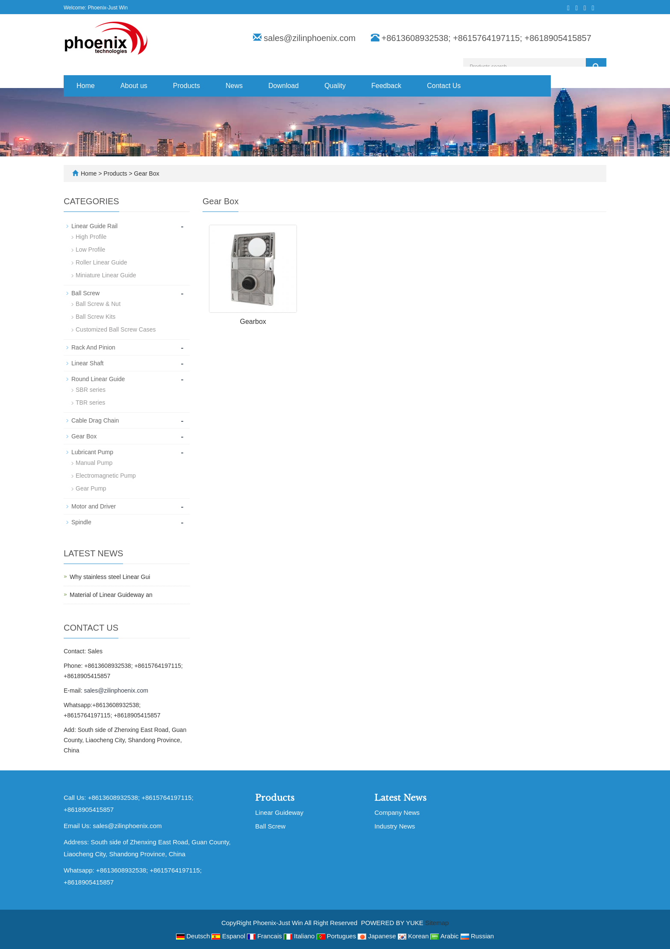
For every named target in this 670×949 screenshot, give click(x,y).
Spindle (81, 522)
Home (85, 85)
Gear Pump (91, 488)
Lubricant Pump (92, 452)
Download (283, 85)
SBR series (91, 389)
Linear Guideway (279, 812)
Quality (335, 85)
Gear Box (145, 173)
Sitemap (437, 922)
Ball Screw (85, 293)
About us (133, 85)
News (234, 85)
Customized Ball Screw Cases (116, 329)
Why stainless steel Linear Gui (110, 576)
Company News (397, 812)
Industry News (394, 826)
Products (186, 85)
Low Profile (90, 249)
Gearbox (253, 321)
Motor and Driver (93, 506)
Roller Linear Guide (101, 262)
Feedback (386, 85)
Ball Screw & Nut (98, 303)
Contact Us (444, 85)
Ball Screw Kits (95, 316)
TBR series (90, 402)
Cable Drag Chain (95, 420)
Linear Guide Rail (94, 226)
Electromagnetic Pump (106, 475)
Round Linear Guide (98, 379)
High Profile (91, 236)
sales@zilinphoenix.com (310, 38)
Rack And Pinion (93, 347)
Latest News (400, 798)
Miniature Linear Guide (106, 275)
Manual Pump (94, 462)
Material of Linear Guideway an (111, 594)
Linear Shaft (87, 363)
